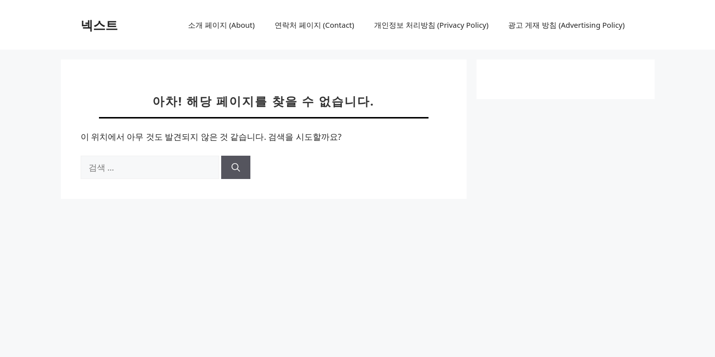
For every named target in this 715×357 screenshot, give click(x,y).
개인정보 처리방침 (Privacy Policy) (431, 25)
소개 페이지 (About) (221, 25)
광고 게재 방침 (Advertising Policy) (566, 25)
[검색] (235, 167)
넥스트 (99, 24)
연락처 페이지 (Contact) (314, 25)
